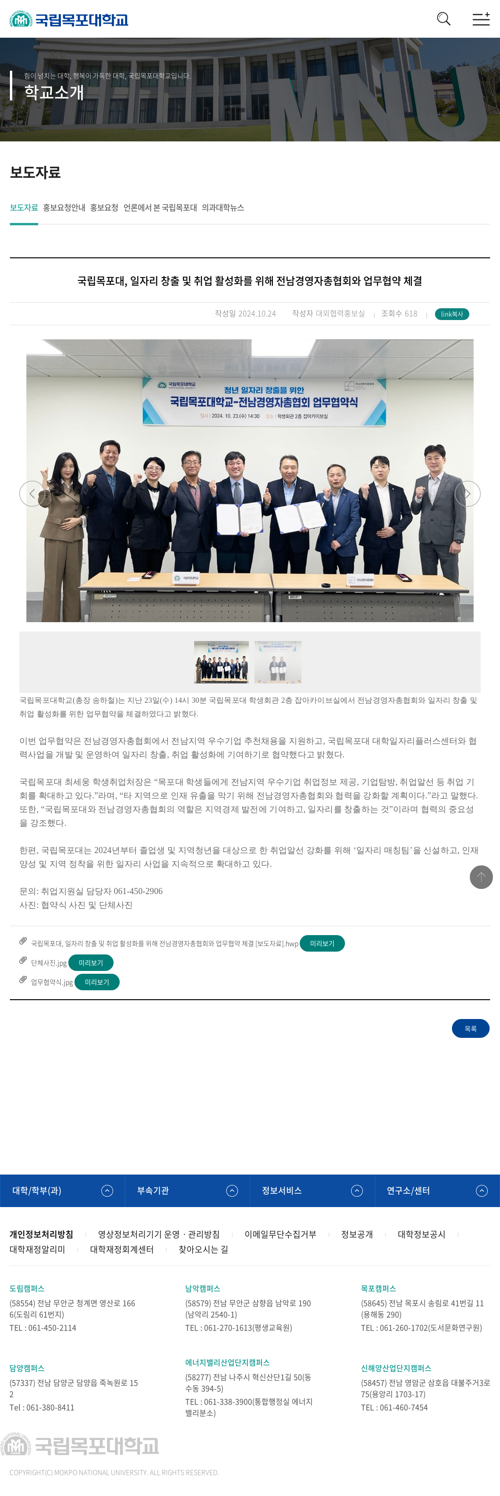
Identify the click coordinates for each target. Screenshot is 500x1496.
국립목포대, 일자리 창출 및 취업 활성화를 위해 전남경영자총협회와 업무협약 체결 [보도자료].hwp (164, 943)
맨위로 (481, 877)
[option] (250, 480)
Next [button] (468, 494)
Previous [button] (32, 494)
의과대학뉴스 (222, 208)
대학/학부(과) (36, 1190)
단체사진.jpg (49, 962)
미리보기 (322, 943)
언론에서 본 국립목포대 (160, 208)
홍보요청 (104, 208)
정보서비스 (282, 1190)
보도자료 (24, 208)
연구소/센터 (408, 1190)
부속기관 (153, 1190)
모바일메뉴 (481, 19)
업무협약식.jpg (52, 981)
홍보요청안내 (64, 208)
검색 (443, 19)
